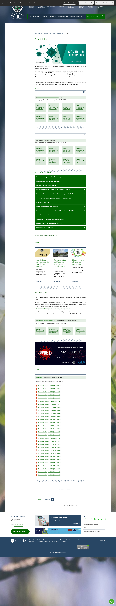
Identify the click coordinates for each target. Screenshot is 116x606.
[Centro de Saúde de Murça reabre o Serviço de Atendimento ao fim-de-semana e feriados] (60, 266)
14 (66, 288)
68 (77, 128)
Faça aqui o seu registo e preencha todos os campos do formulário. (52, 308)
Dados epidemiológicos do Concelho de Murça (48, 97)
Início (36, 33)
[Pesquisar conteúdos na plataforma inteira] (103, 16)
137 (80, 340)
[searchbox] (95, 16)
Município (33, 17)
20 (79, 288)
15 (69, 288)
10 (67, 128)
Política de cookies (37, 3)
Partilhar (47, 499)
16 (72, 288)
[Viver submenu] (46, 16)
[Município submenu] (38, 16)
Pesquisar (37, 88)
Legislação (39, 377)
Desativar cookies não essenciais (104, 3)
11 (70, 128)
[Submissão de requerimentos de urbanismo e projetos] (42, 266)
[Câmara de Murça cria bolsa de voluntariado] (78, 266)
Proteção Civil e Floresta (49, 33)
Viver (43, 17)
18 (77, 481)
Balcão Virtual (75, 17)
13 (63, 288)
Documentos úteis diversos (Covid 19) (46, 320)
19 (76, 288)
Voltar (39, 499)
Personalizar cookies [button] (69, 3)
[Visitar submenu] (55, 16)
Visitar (51, 17)
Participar (61, 17)
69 (80, 128)
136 (77, 340)
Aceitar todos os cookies (86, 3)
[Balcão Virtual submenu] (81, 16)
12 (73, 128)
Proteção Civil (60, 33)
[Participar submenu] (67, 16)
